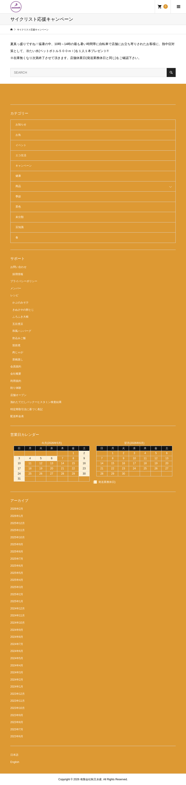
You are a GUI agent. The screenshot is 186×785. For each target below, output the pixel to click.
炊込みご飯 (19, 338)
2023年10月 (17, 708)
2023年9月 (16, 715)
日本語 (14, 754)
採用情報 (17, 274)
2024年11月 (17, 615)
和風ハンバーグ (21, 331)
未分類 (20, 217)
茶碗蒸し (17, 359)
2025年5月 (16, 573)
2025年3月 (16, 587)
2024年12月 (17, 608)
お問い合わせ (18, 267)
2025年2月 (16, 594)
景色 (18, 206)
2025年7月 (16, 558)
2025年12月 (17, 523)
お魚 (18, 134)
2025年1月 (16, 601)
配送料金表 (17, 416)
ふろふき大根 (20, 316)
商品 (18, 186)
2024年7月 (16, 644)
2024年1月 (16, 686)
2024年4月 (16, 665)
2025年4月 (16, 579)
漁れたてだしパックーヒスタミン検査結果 (36, 402)
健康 (18, 175)
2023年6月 (16, 736)
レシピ (14, 295)
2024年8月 (16, 636)
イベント (21, 145)
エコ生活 (21, 155)
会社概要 (15, 373)
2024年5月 (16, 658)
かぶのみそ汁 (20, 302)
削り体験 (15, 387)
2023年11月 (17, 700)
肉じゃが (17, 352)
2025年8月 (16, 551)
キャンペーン (24, 165)
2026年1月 (16, 516)
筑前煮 (16, 345)
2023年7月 (16, 729)
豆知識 (20, 227)
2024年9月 (16, 629)
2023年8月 (16, 722)
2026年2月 (16, 508)
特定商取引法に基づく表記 (26, 409)
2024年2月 (16, 679)
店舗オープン (18, 395)
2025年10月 (17, 537)
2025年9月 (16, 544)
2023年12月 (17, 693)
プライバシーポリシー (23, 281)
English (14, 762)
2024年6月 (16, 651)
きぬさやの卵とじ (23, 309)
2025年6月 (16, 565)
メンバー (15, 288)
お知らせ (21, 124)
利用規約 (15, 380)
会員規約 (15, 366)
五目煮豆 (17, 324)
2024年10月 (17, 622)
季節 (18, 196)
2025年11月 (17, 530)
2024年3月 (16, 672)
